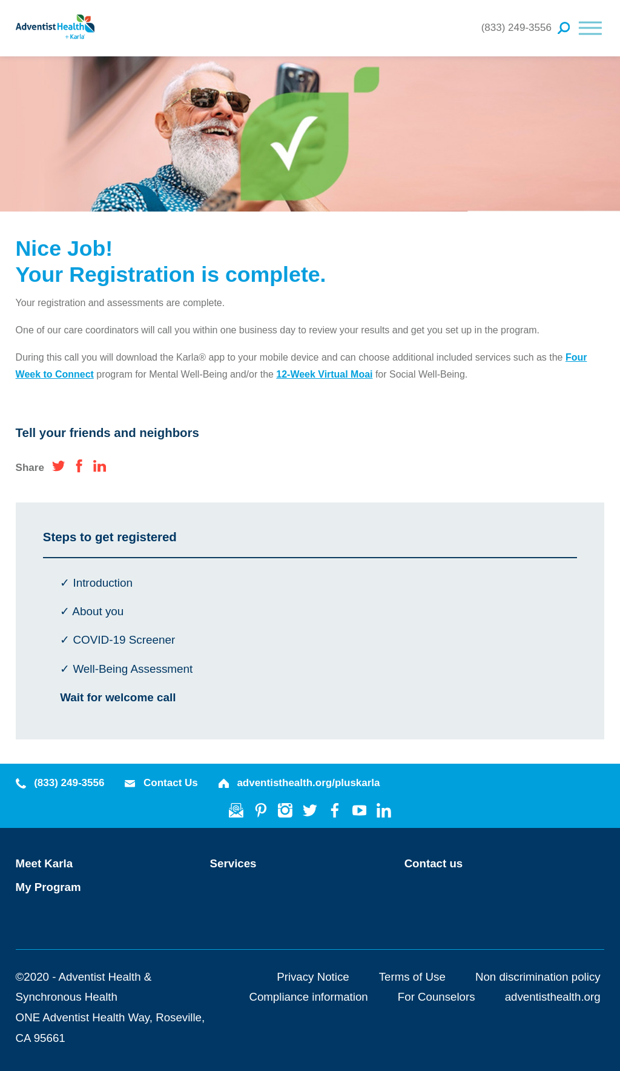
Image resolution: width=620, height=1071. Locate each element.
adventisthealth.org (553, 996)
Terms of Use (412, 976)
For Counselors (436, 996)
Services (233, 863)
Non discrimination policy (538, 976)
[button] (590, 27)
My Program (48, 887)
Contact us (433, 863)
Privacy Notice (313, 976)
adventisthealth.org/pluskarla (299, 783)
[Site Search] (564, 28)
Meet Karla (44, 863)
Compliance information (308, 996)
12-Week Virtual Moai (324, 374)
